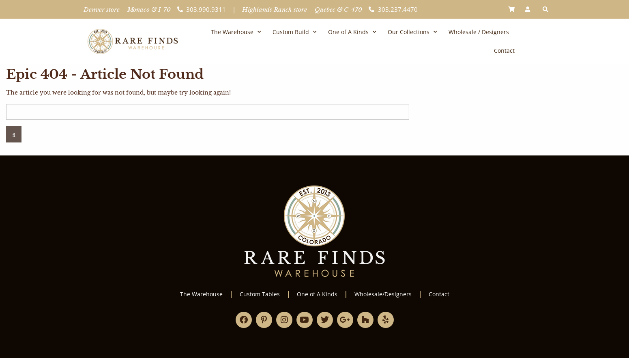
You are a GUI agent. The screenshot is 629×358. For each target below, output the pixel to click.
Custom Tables (260, 294)
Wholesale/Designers (383, 294)
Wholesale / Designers (479, 32)
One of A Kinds (352, 32)
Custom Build (295, 32)
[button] (545, 9)
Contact (504, 50)
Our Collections (412, 32)
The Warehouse (236, 32)
